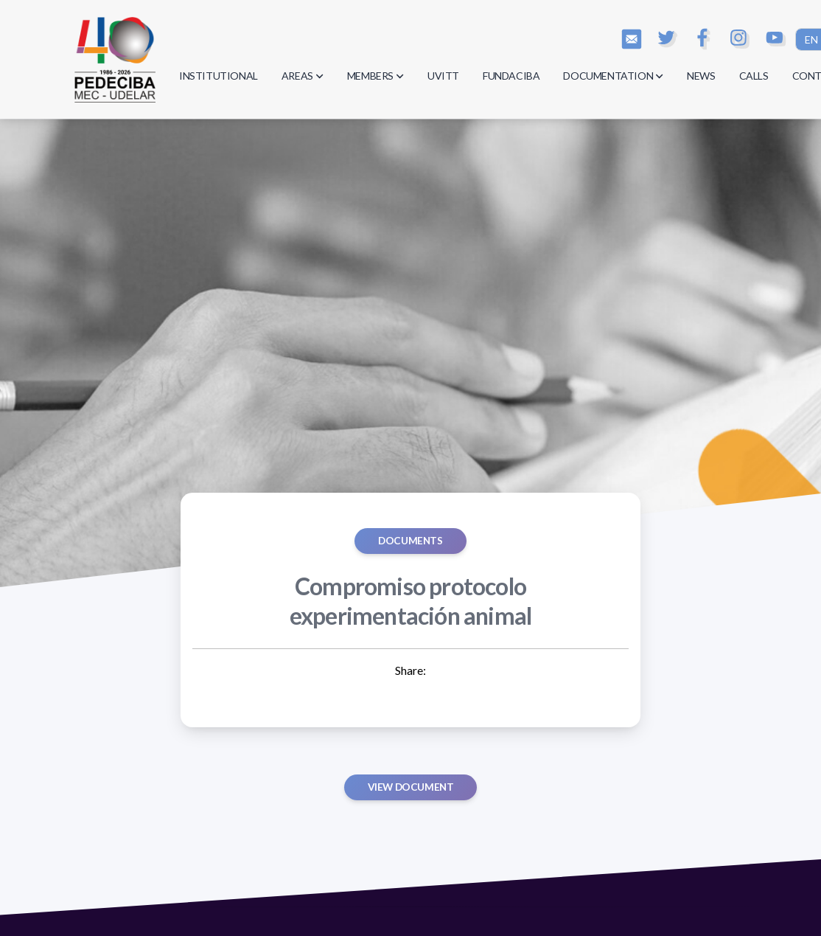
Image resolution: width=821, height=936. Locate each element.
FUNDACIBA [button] (511, 75)
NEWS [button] (701, 75)
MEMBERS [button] (375, 75)
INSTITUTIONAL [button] (218, 75)
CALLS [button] (754, 75)
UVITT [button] (443, 75)
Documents (410, 541)
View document (411, 787)
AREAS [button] (303, 75)
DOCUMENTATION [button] (613, 75)
